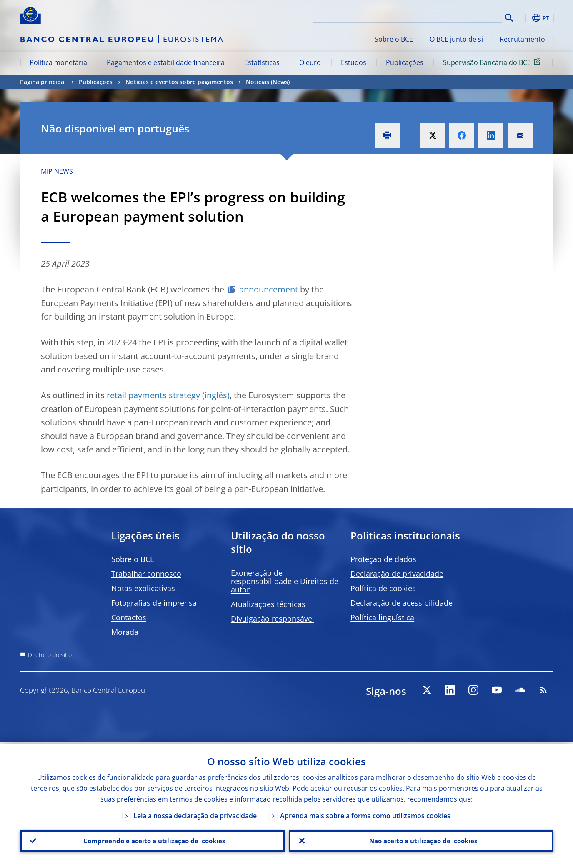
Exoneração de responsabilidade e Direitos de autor (284, 581)
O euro (310, 62)
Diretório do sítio (50, 655)
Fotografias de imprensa (154, 603)
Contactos (128, 617)
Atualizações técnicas (268, 604)
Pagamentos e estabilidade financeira (166, 62)
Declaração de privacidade (396, 574)
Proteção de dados (383, 559)
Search (509, 17)
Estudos (353, 62)
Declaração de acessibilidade (401, 603)
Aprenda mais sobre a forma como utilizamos (365, 812)
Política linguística (382, 617)
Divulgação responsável (272, 619)
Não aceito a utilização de (421, 839)
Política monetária (58, 62)
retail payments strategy (153, 395)
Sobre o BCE (394, 39)
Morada (124, 632)
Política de (383, 588)
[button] (524, 18)
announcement (268, 289)
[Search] (460, 16)
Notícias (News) (268, 82)
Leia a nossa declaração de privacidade (195, 812)
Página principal (43, 82)
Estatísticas (262, 62)
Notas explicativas (143, 588)
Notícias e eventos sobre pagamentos (179, 82)
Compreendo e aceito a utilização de (152, 839)
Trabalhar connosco (146, 574)
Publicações (404, 62)
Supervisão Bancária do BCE (493, 62)
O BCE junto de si (456, 39)
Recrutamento (522, 39)
